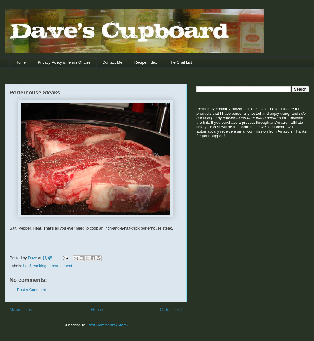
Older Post (171, 309)
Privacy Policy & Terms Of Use (64, 62)
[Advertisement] (233, 188)
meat (68, 266)
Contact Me (112, 62)
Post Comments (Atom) (107, 325)
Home (21, 62)
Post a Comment (31, 290)
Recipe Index (145, 62)
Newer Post (22, 309)
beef (27, 266)
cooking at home (47, 266)
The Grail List (180, 62)
